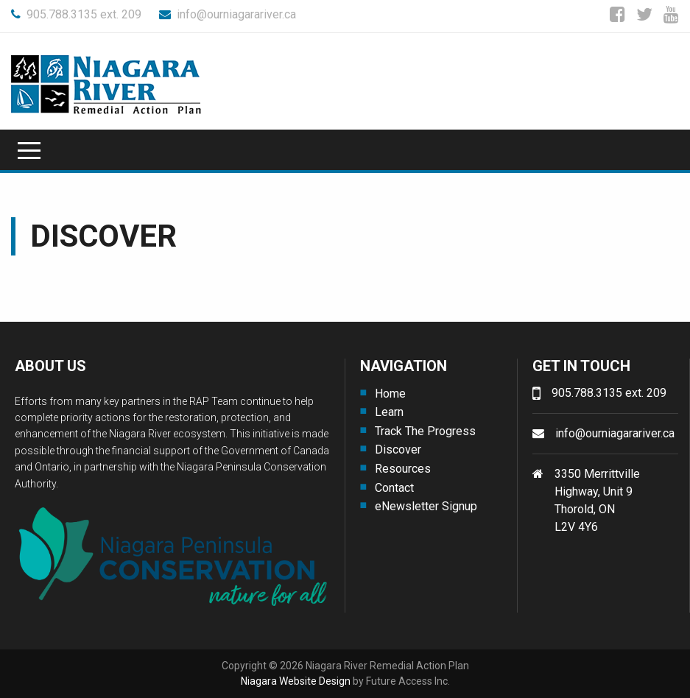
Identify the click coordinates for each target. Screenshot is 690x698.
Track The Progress (425, 431)
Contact (394, 488)
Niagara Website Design (296, 681)
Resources (403, 469)
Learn (389, 412)
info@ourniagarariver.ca (227, 14)
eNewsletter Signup (426, 506)
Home (390, 394)
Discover (398, 449)
